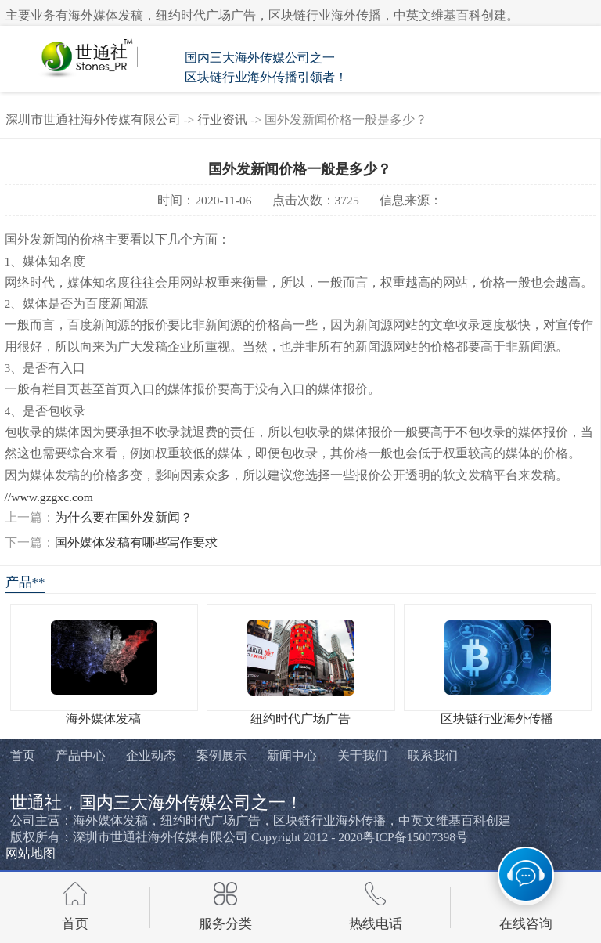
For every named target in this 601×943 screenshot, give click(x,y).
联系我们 (433, 756)
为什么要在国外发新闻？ (124, 517)
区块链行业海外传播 (497, 718)
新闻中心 (292, 756)
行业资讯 (222, 119)
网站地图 (30, 853)
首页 (22, 756)
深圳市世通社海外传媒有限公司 (93, 119)
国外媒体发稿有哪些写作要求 (136, 542)
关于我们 (362, 756)
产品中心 (81, 756)
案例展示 (221, 756)
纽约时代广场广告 (300, 718)
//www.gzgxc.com (49, 497)
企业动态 (151, 756)
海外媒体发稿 (103, 718)
